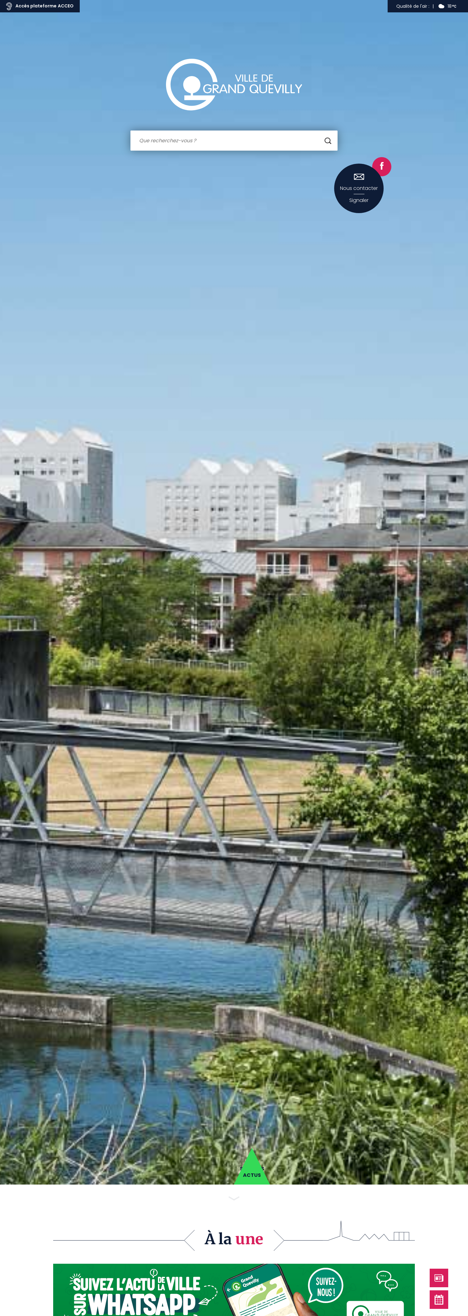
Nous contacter (359, 188)
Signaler (358, 200)
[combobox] (234, 141)
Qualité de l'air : (412, 6)
